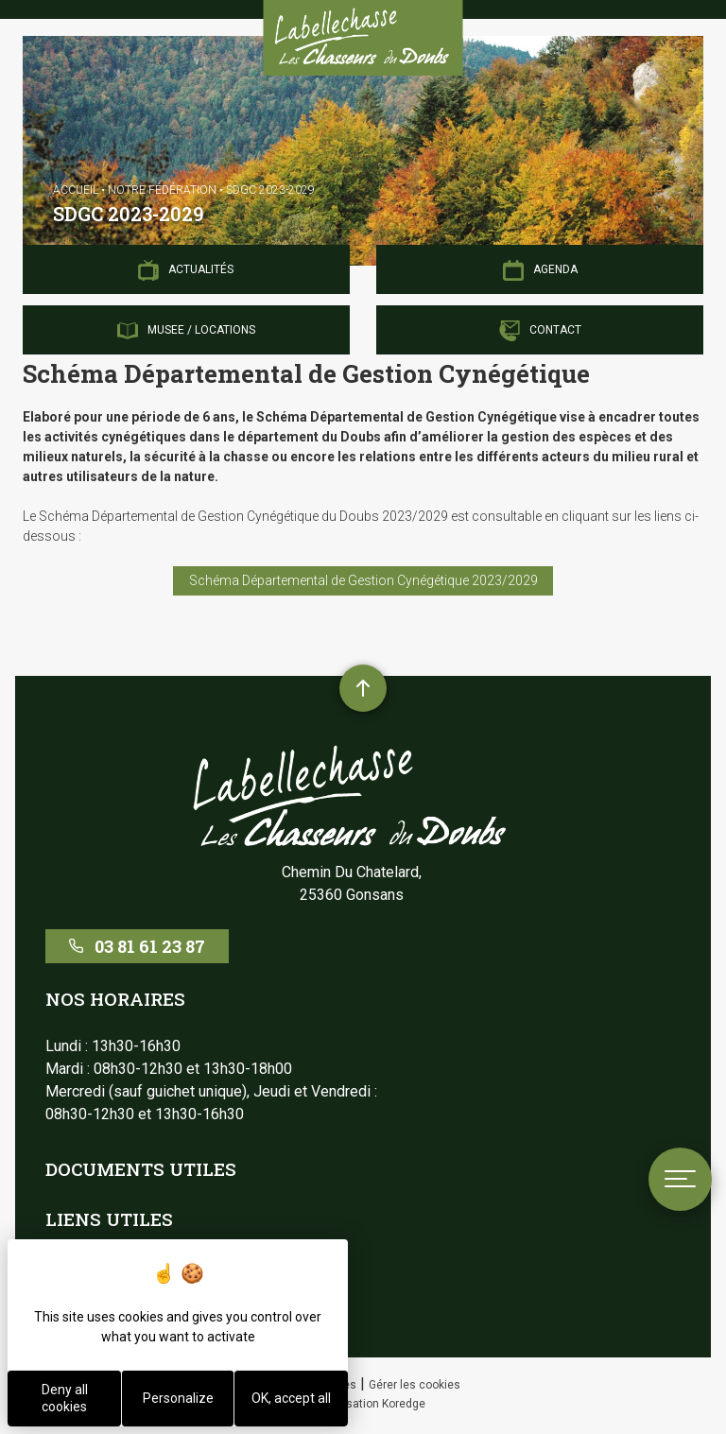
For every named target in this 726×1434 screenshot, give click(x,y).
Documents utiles (140, 1169)
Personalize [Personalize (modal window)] (178, 1398)
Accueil (75, 190)
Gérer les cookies (414, 1384)
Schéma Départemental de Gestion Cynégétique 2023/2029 (363, 580)
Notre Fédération (162, 190)
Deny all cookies (65, 1398)
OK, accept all (291, 1398)
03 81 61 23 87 (137, 946)
